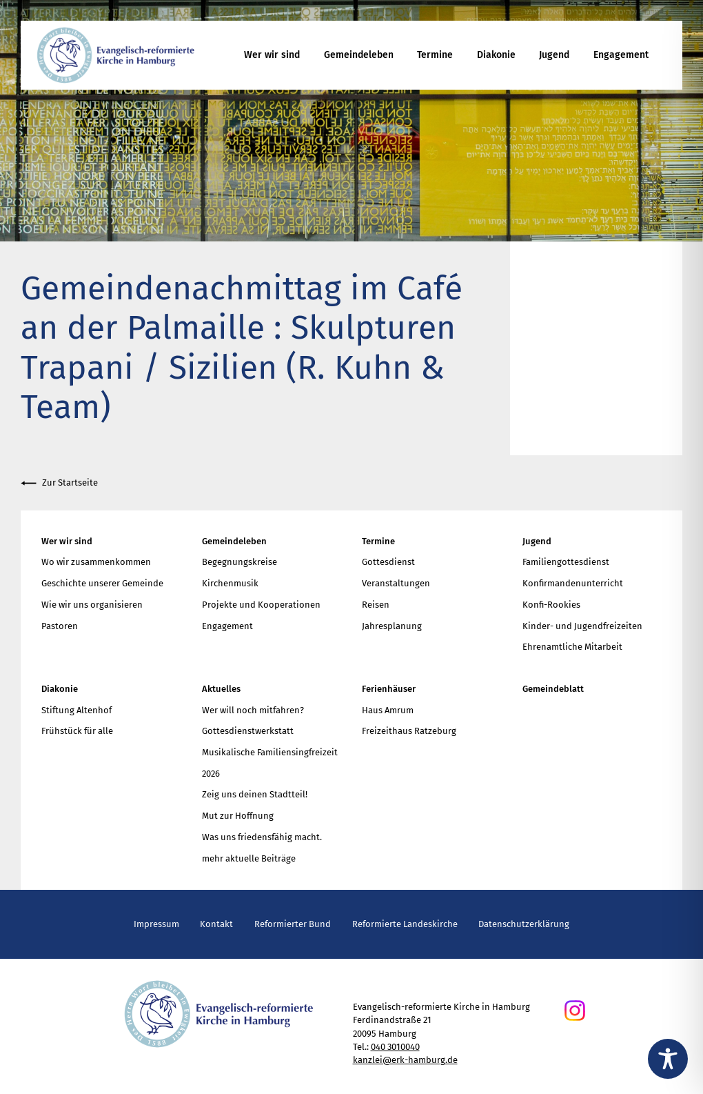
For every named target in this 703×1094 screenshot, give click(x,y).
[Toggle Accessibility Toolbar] (667, 1058)
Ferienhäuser (389, 689)
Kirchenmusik (230, 583)
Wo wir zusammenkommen (96, 562)
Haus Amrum (388, 710)
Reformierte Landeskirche (405, 924)
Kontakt (216, 924)
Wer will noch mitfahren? (253, 710)
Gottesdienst (388, 562)
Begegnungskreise (239, 562)
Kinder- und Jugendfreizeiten (582, 626)
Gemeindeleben (359, 55)
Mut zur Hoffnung (238, 815)
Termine (435, 55)
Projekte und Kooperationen (261, 604)
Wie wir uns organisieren (92, 604)
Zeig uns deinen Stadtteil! (254, 794)
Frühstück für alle (77, 731)
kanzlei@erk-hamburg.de (405, 1060)
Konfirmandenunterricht (572, 583)
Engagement (621, 55)
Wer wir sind (272, 55)
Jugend (554, 55)
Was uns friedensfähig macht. (262, 837)
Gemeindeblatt (553, 689)
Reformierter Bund (292, 924)
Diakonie (496, 55)
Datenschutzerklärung (523, 924)
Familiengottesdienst (565, 562)
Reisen (375, 604)
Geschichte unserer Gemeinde (102, 583)
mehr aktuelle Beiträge (249, 858)
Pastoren (59, 626)
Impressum (156, 924)
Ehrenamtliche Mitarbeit (572, 647)
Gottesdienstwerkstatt (248, 731)
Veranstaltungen (396, 583)
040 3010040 (395, 1047)
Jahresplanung (392, 626)
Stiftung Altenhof (76, 710)
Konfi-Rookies (551, 604)
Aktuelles (221, 689)
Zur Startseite (59, 483)
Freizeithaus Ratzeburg (409, 731)
